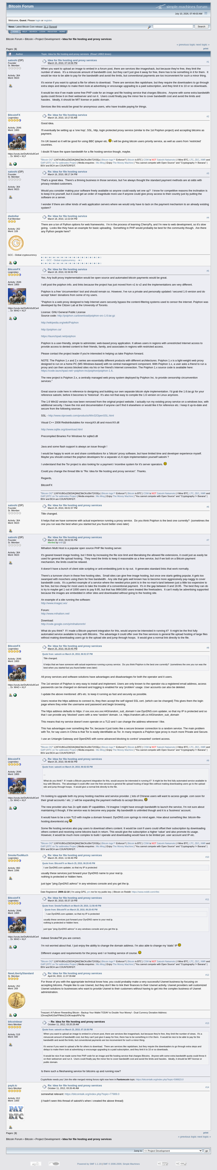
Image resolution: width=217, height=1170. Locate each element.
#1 (208, 62)
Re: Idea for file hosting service (67, 114)
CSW (146, 159)
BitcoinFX (14, 114)
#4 (208, 217)
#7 (208, 540)
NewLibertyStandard (21, 973)
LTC (192, 159)
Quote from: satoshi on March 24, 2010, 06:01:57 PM (67, 654)
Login (42, 32)
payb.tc (12, 1085)
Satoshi (160, 159)
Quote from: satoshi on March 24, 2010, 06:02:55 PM (67, 767)
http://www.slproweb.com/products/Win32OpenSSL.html (81, 415)
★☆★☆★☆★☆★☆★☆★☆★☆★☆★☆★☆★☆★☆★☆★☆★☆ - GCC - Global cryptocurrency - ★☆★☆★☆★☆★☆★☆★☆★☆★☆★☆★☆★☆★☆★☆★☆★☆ (71, 260)
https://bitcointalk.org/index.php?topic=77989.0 (92, 1094)
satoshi (12, 60)
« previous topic (186, 44)
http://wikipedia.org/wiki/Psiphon (60, 322)
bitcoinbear (15, 1021)
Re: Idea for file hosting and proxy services (75, 505)
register (48, 20)
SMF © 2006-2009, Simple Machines (121, 1164)
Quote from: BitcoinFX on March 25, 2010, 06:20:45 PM (68, 863)
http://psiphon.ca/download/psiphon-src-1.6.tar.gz (86, 315)
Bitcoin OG (47, 159)
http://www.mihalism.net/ (55, 613)
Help (24, 32)
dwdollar (13, 216)
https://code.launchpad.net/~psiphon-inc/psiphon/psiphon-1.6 (77, 370)
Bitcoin (29, 39)
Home (15, 32)
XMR (203, 159)
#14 (207, 1087)
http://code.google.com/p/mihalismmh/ (63, 623)
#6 (208, 507)
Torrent (52, 26)
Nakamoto (170, 159)
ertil (60, 542)
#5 (208, 271)
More (62, 32)
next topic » (203, 44)
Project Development (47, 39)
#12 (207, 975)
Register (52, 32)
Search (33, 32)
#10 (207, 857)
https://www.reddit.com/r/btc (145, 892)
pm (88, 892)
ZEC (197, 159)
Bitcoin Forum (14, 39)
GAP (43, 163)
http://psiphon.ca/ (51, 329)
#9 (208, 760)
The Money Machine (123, 163)
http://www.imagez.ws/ (54, 603)
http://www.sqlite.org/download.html (62, 429)
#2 (208, 116)
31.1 (46, 26)
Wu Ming (100, 163)
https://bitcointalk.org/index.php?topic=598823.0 (159, 1079)
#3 (208, 173)
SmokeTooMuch (18, 855)
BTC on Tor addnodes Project (62, 163)
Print (205, 48)
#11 (207, 899)
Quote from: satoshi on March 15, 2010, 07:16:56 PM (67, 1029)
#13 (207, 1023)
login (38, 20)
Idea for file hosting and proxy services (87, 39)
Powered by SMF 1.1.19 (89, 1164)
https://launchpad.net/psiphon (58, 336)
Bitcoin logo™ (109, 159)
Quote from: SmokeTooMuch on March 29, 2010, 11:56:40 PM (71, 906)
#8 (208, 647)
